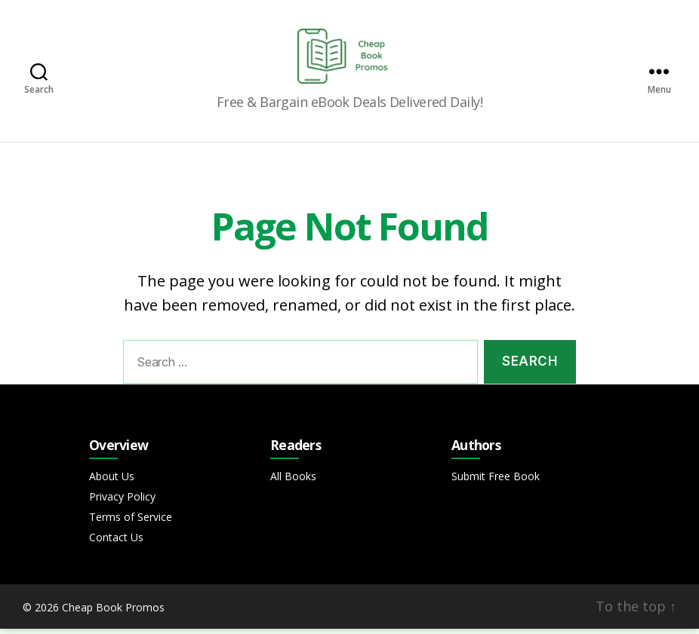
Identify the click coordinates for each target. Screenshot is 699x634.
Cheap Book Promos (113, 612)
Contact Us (116, 542)
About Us (111, 481)
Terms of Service (130, 522)
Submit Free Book (495, 481)
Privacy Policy (122, 502)
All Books (293, 481)
